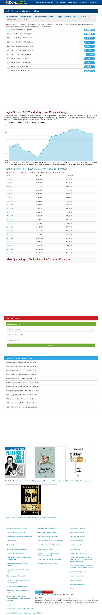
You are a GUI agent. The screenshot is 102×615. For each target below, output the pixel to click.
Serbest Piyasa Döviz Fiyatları (77, 2)
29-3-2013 (9, 253)
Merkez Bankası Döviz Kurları (44, 2)
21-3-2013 (9, 230)
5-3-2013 (9, 186)
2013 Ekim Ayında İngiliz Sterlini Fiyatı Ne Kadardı (21, 399)
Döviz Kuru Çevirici (13, 324)
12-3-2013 (9, 205)
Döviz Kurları (51, 594)
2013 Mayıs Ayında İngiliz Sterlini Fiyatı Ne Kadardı (21, 378)
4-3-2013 (9, 183)
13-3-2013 (9, 208)
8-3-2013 (9, 197)
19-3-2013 (9, 223)
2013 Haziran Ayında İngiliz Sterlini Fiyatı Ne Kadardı (22, 382)
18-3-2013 (9, 219)
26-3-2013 (9, 242)
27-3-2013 (9, 245)
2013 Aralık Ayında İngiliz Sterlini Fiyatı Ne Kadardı (21, 407)
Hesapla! (51, 345)
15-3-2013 (9, 216)
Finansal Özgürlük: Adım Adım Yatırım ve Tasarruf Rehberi (45, 464)
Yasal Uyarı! (84, 604)
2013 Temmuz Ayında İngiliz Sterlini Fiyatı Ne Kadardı (22, 386)
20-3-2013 (9, 227)
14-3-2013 (9, 212)
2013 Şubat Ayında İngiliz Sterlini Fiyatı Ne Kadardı (21, 366)
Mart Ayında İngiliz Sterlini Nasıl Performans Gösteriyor (38, 259)
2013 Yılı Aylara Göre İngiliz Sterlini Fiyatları (19, 358)
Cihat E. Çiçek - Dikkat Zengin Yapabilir (78, 464)
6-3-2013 (9, 190)
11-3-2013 (9, 201)
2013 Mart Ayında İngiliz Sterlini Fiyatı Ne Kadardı (21, 370)
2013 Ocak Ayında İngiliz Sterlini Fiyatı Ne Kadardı (21, 362)
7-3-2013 (9, 194)
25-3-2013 (9, 238)
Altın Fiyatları (94, 2)
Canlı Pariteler (60, 2)
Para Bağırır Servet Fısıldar (15, 464)
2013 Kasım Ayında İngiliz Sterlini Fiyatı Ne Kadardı (22, 403)
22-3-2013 (9, 234)
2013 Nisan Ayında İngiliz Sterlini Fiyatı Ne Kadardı (21, 374)
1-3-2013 (9, 179)
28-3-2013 (9, 249)
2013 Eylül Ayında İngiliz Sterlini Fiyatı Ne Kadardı (21, 395)
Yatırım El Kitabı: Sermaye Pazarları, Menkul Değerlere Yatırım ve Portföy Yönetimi (31, 502)
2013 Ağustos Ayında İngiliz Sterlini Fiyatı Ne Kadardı (22, 390)
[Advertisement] (51, 93)
